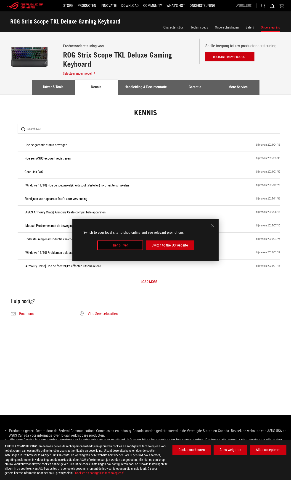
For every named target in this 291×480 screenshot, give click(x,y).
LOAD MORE (149, 282)
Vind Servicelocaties (103, 314)
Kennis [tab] (96, 87)
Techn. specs (199, 27)
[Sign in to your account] (272, 5)
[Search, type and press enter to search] (263, 6)
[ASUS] (243, 6)
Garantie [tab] (195, 87)
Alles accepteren (268, 450)
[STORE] (68, 5)
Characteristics (173, 27)
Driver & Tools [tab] (53, 87)
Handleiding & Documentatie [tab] (145, 87)
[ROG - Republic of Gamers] (25, 5)
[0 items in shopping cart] (281, 5)
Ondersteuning (270, 27)
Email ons (26, 314)
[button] (87, 5)
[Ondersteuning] (202, 5)
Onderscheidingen (227, 27)
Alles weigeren (230, 450)
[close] (212, 225)
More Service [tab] (238, 87)
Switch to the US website (170, 245)
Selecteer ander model (79, 73)
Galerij (250, 27)
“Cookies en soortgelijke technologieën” (99, 473)
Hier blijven (120, 245)
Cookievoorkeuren (191, 450)
